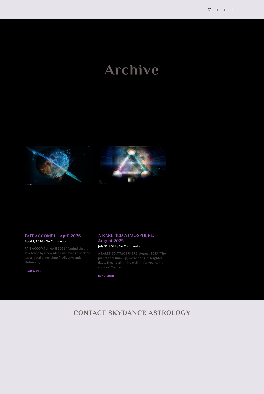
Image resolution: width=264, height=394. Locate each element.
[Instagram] (209, 9)
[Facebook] (217, 9)
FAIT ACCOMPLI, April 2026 (53, 236)
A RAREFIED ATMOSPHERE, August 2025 (126, 238)
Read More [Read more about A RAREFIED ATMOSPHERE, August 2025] (106, 276)
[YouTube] (225, 9)
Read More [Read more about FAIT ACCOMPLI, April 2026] (33, 271)
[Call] (232, 9)
